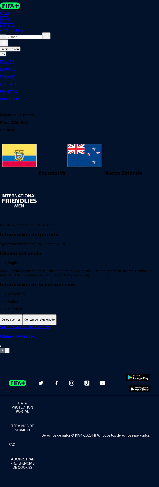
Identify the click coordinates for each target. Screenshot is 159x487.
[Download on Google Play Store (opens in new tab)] (138, 377)
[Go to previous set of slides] (2, 350)
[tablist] (79, 319)
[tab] (11, 319)
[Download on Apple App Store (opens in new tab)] (139, 388)
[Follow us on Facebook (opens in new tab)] (56, 383)
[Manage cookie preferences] (22, 463)
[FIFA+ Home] (10, 6)
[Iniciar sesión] (4, 42)
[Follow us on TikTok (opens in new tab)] (87, 383)
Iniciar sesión (10, 49)
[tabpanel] (79, 339)
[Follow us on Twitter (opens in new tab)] (41, 383)
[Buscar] (46, 35)
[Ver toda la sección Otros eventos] (79, 340)
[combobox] (24, 37)
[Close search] (3, 36)
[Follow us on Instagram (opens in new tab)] (71, 383)
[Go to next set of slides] (7, 350)
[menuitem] (79, 62)
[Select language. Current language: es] (3, 53)
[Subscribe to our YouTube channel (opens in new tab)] (102, 383)
